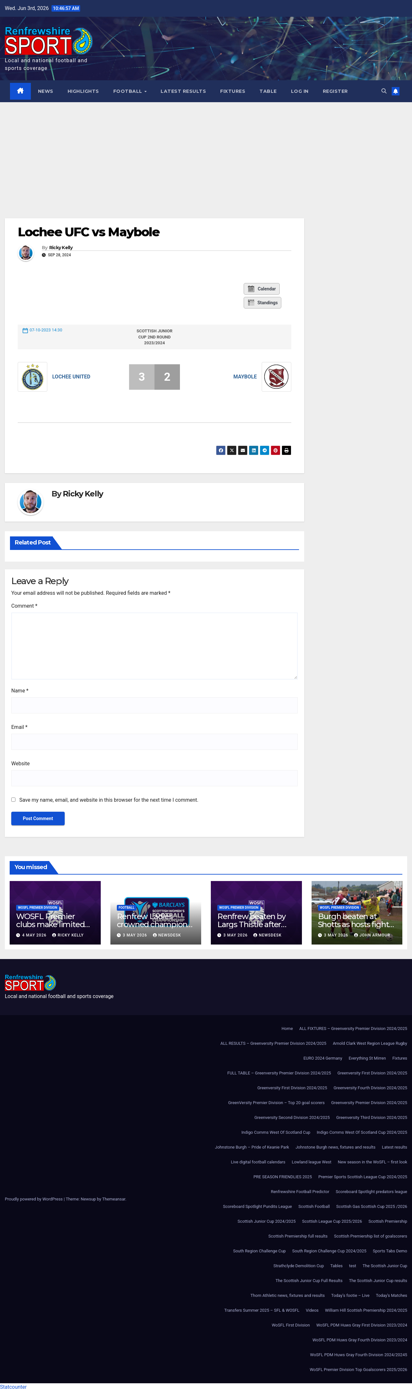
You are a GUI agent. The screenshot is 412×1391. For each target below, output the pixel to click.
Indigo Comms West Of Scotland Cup (275, 1132)
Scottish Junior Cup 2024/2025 (266, 1221)
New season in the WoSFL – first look (372, 1162)
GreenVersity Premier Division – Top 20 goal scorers (276, 1102)
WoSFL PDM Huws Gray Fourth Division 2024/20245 (358, 1354)
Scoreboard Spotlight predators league (371, 1191)
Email (19, 727)
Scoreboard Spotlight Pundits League (257, 1206)
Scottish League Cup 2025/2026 (332, 1221)
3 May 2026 (135, 935)
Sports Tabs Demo (390, 1251)
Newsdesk (167, 935)
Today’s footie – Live (350, 1295)
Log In (300, 91)
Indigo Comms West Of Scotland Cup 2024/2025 (362, 1132)
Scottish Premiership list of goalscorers (370, 1236)
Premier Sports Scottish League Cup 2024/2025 (362, 1176)
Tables (336, 1265)
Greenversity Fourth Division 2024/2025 (370, 1087)
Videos (312, 1310)
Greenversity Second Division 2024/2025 (292, 1117)
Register (335, 91)
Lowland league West (311, 1162)
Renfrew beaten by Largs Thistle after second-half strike (251, 924)
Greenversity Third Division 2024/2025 (371, 1117)
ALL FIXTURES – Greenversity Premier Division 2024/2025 (353, 1028)
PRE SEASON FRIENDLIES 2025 (282, 1176)
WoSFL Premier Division (37, 907)
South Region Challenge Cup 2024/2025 (329, 1251)
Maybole (245, 377)
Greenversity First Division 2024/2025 (372, 1073)
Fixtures (232, 91)
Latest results (183, 91)
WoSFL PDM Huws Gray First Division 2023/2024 (361, 1325)
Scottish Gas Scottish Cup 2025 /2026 (371, 1206)
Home (287, 1028)
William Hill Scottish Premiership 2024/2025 (366, 1310)
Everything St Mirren (367, 1058)
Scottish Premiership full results (298, 1236)
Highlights (83, 91)
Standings (262, 303)
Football (128, 91)
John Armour (372, 935)
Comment (24, 606)
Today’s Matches (391, 1295)
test (352, 1265)
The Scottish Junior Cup (385, 1265)
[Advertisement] (206, 150)
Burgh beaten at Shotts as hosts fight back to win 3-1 (353, 924)
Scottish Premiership (388, 1221)
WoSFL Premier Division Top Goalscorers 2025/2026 (358, 1369)
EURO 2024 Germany (323, 1058)
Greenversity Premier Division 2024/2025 (369, 1102)
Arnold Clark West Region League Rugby (370, 1043)
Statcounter (13, 1387)
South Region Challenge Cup (259, 1251)
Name (20, 691)
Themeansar (113, 1199)
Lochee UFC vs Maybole (88, 232)
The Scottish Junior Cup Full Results (309, 1280)
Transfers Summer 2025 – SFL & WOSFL (261, 1310)
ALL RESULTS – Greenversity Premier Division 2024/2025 (273, 1043)
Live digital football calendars (258, 1162)
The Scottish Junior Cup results (378, 1280)
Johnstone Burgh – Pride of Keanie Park (252, 1147)
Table (268, 91)
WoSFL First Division (291, 1325)
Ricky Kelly (60, 247)
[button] (384, 91)
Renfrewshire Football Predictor (300, 1191)
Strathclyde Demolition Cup (299, 1265)
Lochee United (71, 377)
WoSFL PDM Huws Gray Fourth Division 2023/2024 (360, 1339)
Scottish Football (314, 1206)
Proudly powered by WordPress (34, 1199)
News (45, 91)
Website (20, 763)
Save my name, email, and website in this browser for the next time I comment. (109, 800)
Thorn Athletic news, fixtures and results (287, 1295)
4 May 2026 (35, 935)
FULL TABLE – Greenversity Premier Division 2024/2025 (279, 1073)
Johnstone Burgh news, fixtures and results (335, 1147)
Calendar (261, 289)
